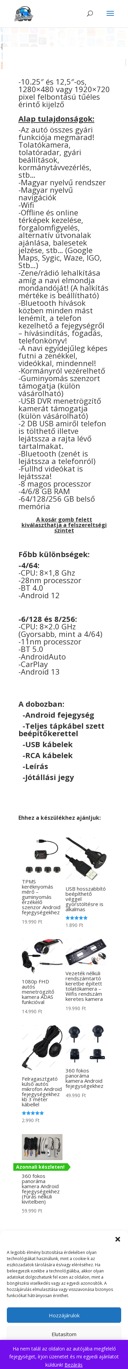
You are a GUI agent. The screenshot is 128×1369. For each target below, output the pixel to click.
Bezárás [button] (74, 1364)
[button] (117, 1239)
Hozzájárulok (64, 1315)
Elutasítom (64, 1334)
